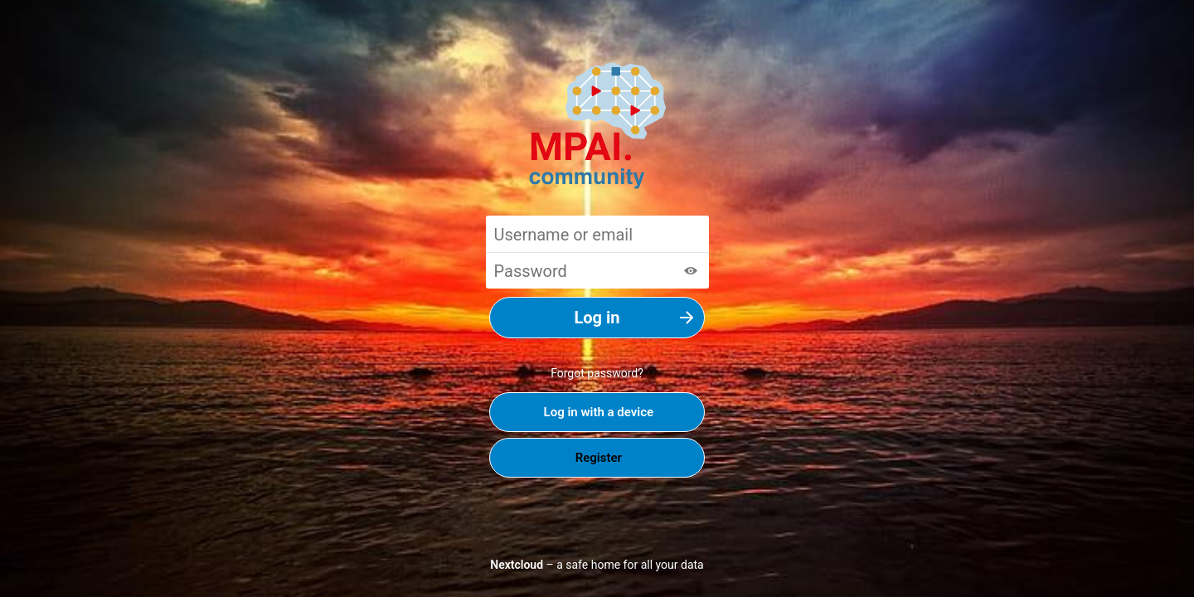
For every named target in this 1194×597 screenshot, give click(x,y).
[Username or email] (597, 234)
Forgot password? (597, 373)
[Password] (597, 270)
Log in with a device (597, 412)
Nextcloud (516, 564)
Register (597, 457)
